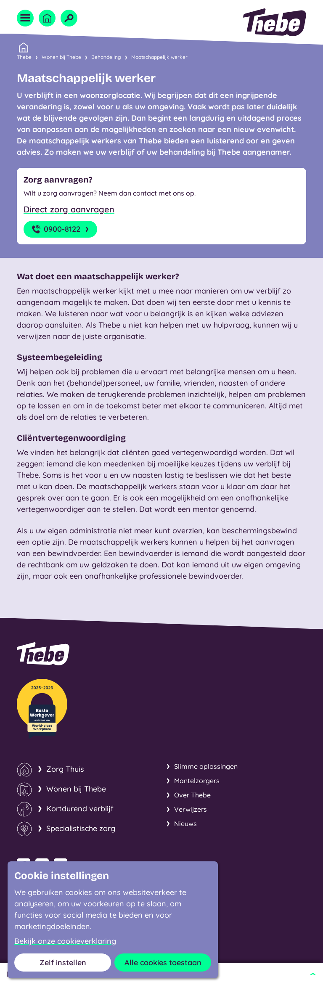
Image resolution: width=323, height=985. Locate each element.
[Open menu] (25, 18)
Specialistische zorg (80, 828)
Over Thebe (192, 795)
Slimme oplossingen (206, 766)
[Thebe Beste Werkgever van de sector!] (42, 709)
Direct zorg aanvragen (69, 209)
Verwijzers (190, 809)
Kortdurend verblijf (80, 808)
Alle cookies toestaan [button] (162, 962)
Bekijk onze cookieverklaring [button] (65, 941)
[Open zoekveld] (69, 18)
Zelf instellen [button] (63, 962)
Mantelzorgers (197, 780)
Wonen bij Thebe (61, 57)
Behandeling (106, 57)
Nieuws (185, 823)
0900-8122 (61, 229)
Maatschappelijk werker (159, 57)
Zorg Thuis (65, 769)
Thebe (24, 56)
